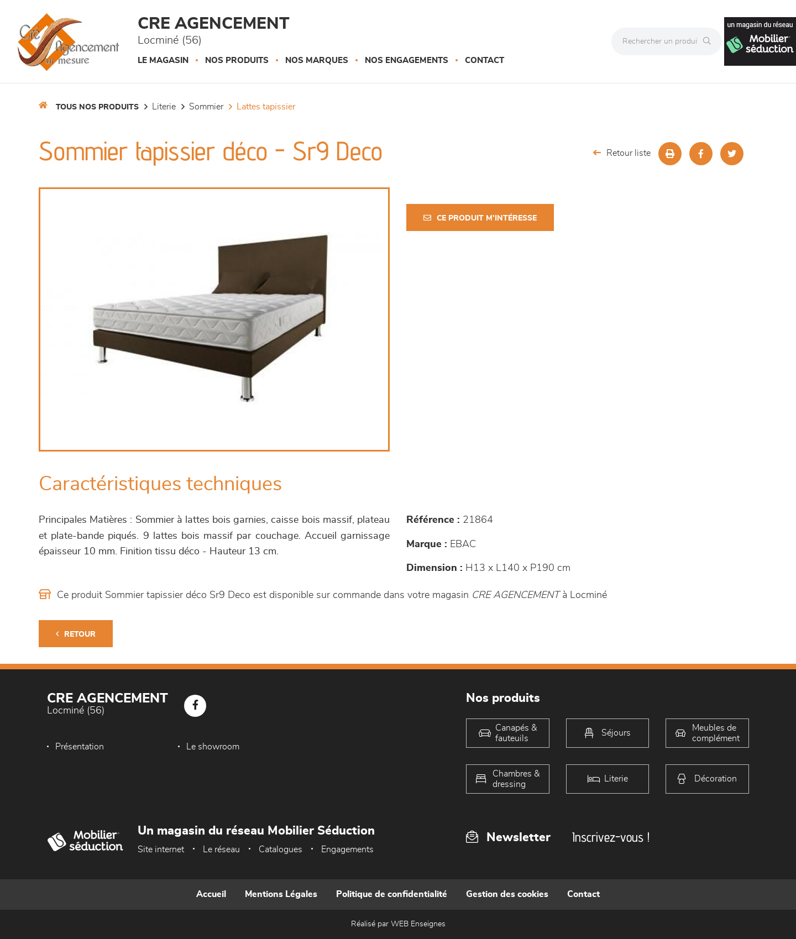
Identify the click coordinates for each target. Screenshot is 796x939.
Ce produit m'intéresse (480, 218)
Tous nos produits (97, 107)
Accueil (211, 894)
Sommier (206, 106)
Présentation (79, 746)
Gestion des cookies (507, 894)
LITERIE (164, 106)
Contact (484, 60)
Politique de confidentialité (391, 894)
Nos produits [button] (237, 60)
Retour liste (622, 153)
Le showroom (212, 746)
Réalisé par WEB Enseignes (398, 924)
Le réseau (221, 849)
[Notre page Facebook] (195, 706)
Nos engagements (406, 60)
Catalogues (280, 849)
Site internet (161, 849)
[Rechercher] (710, 41)
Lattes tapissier (266, 106)
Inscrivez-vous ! (611, 837)
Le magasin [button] (163, 60)
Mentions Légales (281, 894)
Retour (76, 634)
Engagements (347, 849)
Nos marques (316, 60)
